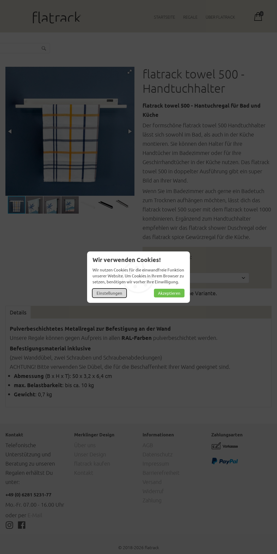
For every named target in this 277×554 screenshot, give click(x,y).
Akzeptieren (169, 293)
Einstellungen (109, 293)
